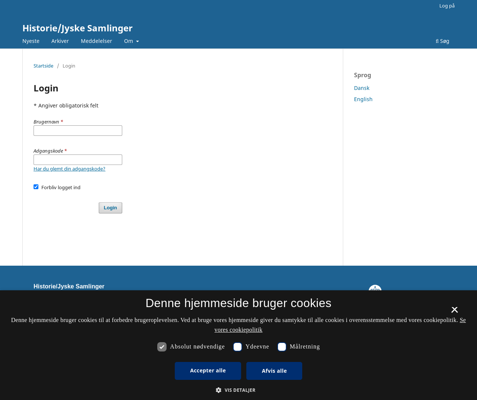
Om (129, 40)
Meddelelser (96, 40)
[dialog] (238, 345)
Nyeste (31, 40)
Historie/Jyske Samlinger (77, 28)
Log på (447, 5)
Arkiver (60, 40)
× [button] (454, 312)
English (363, 99)
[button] (238, 390)
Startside (43, 65)
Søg (442, 40)
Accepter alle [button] (208, 370)
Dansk (361, 87)
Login (110, 207)
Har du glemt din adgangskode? (69, 168)
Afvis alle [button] (274, 370)
